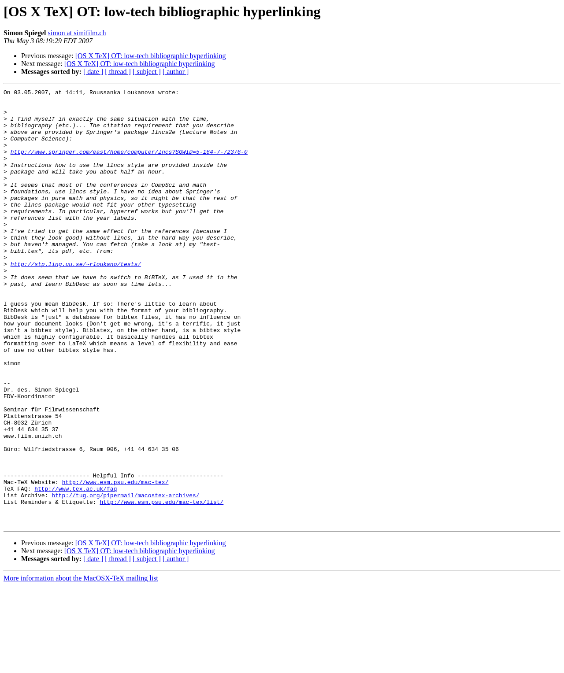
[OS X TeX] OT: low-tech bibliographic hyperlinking (150, 55)
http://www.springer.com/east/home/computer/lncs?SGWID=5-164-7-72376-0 (129, 165)
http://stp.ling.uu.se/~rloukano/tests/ (76, 299)
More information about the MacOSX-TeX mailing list (81, 665)
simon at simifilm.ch (77, 33)
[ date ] (93, 71)
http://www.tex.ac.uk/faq (75, 569)
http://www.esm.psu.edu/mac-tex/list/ (161, 585)
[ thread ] (118, 71)
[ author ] (176, 71)
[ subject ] (147, 71)
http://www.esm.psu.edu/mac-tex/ (115, 561)
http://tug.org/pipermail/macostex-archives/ (125, 577)
